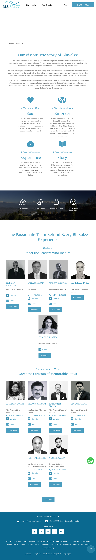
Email (10, 300)
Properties (45, 545)
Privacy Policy (78, 545)
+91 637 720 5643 (57, 416)
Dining (42, 541)
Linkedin (11, 295)
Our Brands (47, 5)
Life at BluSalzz (56, 545)
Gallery (22, 545)
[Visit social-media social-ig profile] (54, 531)
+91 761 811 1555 (57, 470)
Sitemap (28, 554)
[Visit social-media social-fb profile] (34, 531)
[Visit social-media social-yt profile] (61, 531)
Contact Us (67, 545)
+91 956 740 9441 (36, 470)
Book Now (83, 5)
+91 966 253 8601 (57, 295)
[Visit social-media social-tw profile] (41, 531)
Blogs (87, 545)
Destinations (34, 541)
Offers (25, 541)
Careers (30, 545)
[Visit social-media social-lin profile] (48, 531)
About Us (50, 541)
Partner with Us (12, 545)
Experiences (85, 541)
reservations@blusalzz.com (31, 521)
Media (37, 545)
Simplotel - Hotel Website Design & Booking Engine (52, 554)
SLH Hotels (75, 541)
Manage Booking (48, 548)
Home (11, 43)
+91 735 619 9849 (36, 416)
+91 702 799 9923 (14, 416)
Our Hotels (32, 4)
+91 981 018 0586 (79, 416)
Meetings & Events (62, 541)
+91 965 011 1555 (36, 295)
